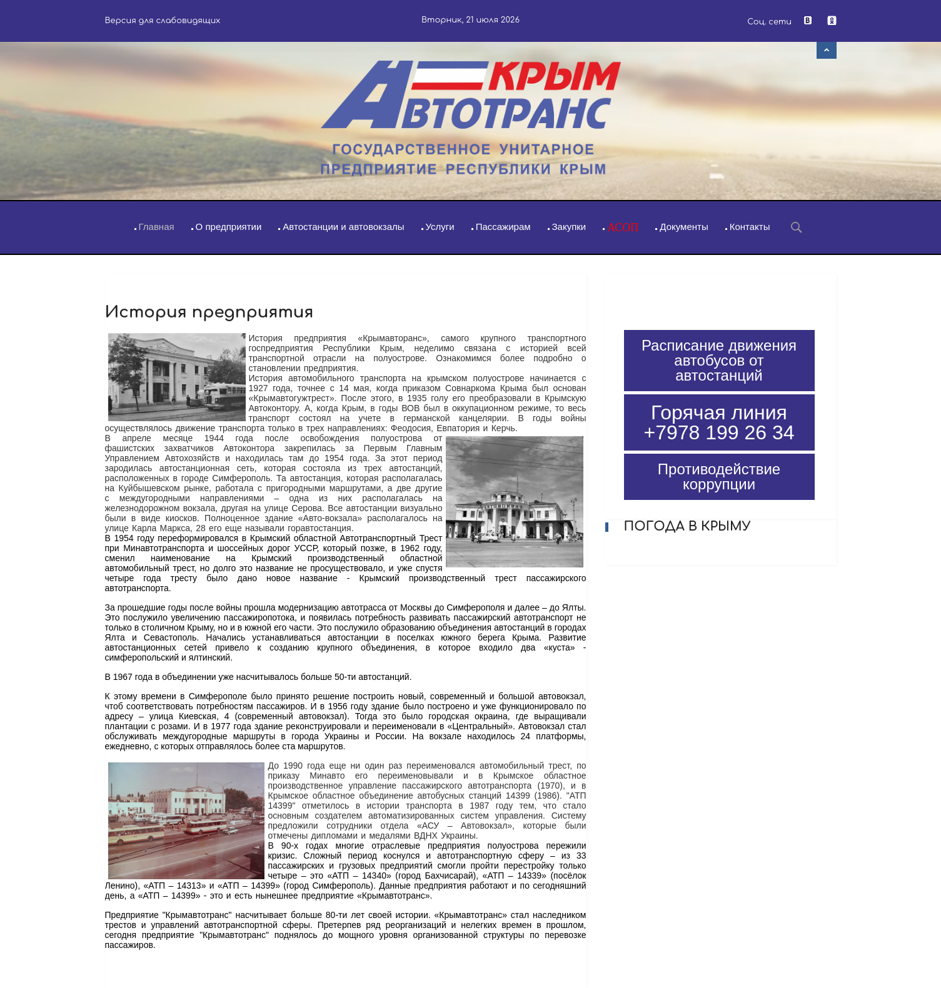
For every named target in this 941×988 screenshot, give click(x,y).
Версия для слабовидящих (163, 20)
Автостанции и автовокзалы (343, 226)
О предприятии (229, 226)
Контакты (750, 226)
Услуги (440, 226)
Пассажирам (503, 226)
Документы (684, 226)
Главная (156, 226)
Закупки (569, 226)
